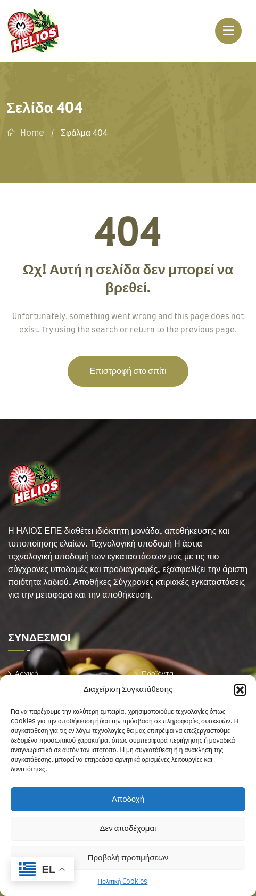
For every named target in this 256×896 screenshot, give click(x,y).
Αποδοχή (128, 799)
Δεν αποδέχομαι (128, 829)
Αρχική (26, 674)
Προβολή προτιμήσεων (128, 858)
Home (32, 133)
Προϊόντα (158, 674)
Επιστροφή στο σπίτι (128, 371)
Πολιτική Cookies (123, 881)
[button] (240, 690)
